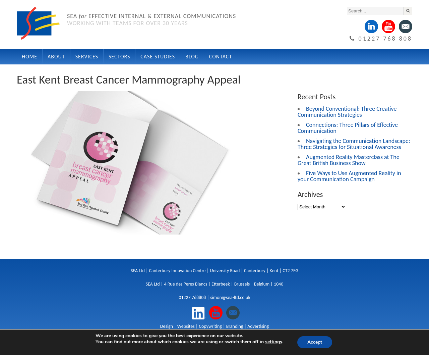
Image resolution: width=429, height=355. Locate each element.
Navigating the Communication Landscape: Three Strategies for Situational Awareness (354, 144)
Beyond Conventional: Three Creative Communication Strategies (347, 111)
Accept (314, 342)
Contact (220, 56)
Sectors (119, 56)
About (56, 56)
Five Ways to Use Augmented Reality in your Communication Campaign (349, 176)
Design (166, 326)
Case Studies (157, 56)
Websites (186, 326)
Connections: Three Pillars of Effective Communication (348, 128)
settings (273, 342)
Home (29, 56)
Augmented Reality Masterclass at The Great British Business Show (349, 160)
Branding (234, 326)
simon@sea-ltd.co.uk (230, 297)
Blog (192, 56)
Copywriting (210, 326)
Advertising (258, 326)
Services (86, 56)
